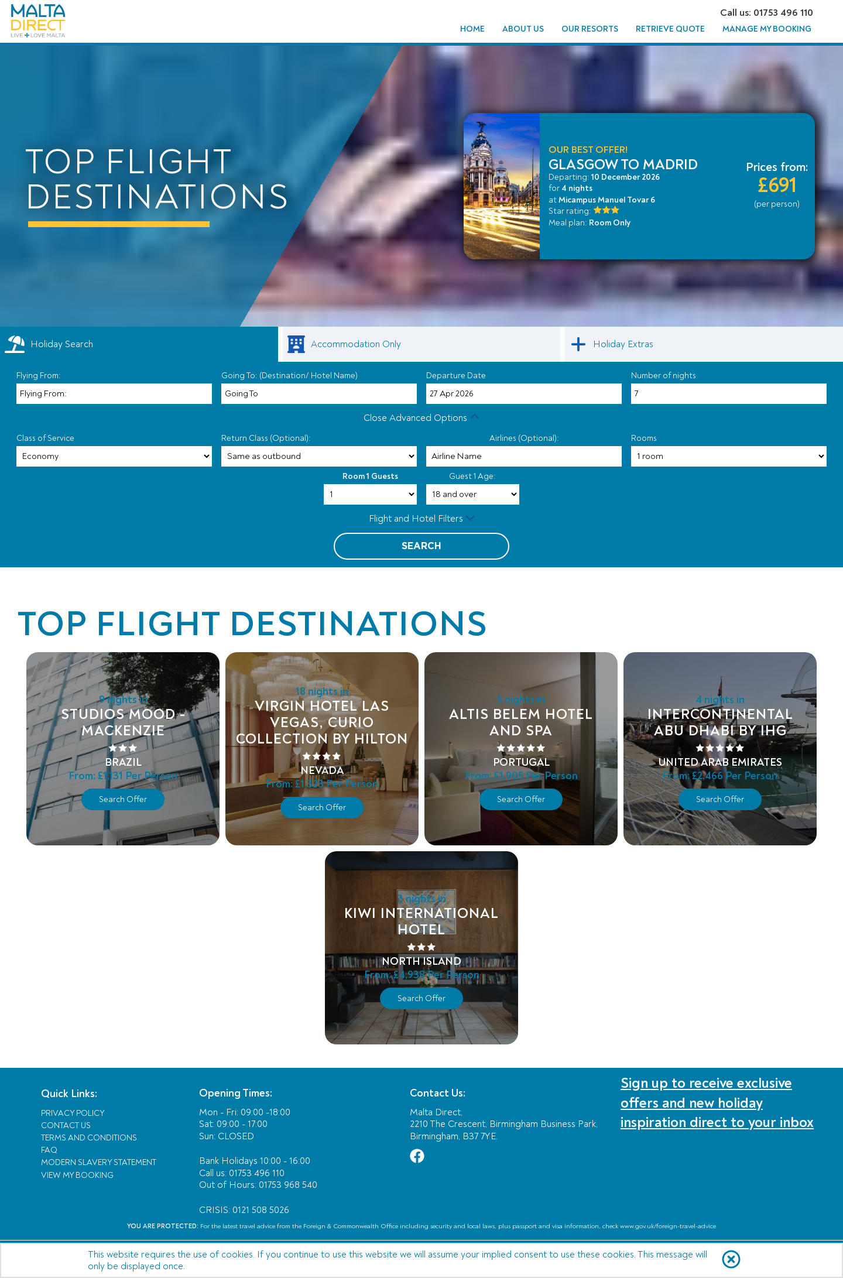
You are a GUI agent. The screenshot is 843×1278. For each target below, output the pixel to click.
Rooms (644, 438)
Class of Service (45, 438)
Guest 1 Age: (472, 476)
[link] (422, 344)
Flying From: (38, 376)
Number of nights (663, 376)
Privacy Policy (73, 1113)
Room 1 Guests (370, 476)
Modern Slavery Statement (98, 1162)
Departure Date (456, 376)
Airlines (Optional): (524, 438)
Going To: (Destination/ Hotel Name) (289, 376)
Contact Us (66, 1125)
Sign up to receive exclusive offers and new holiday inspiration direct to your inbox (717, 1103)
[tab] (139, 344)
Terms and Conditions (89, 1138)
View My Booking (77, 1175)
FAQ (49, 1150)
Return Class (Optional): (266, 438)
